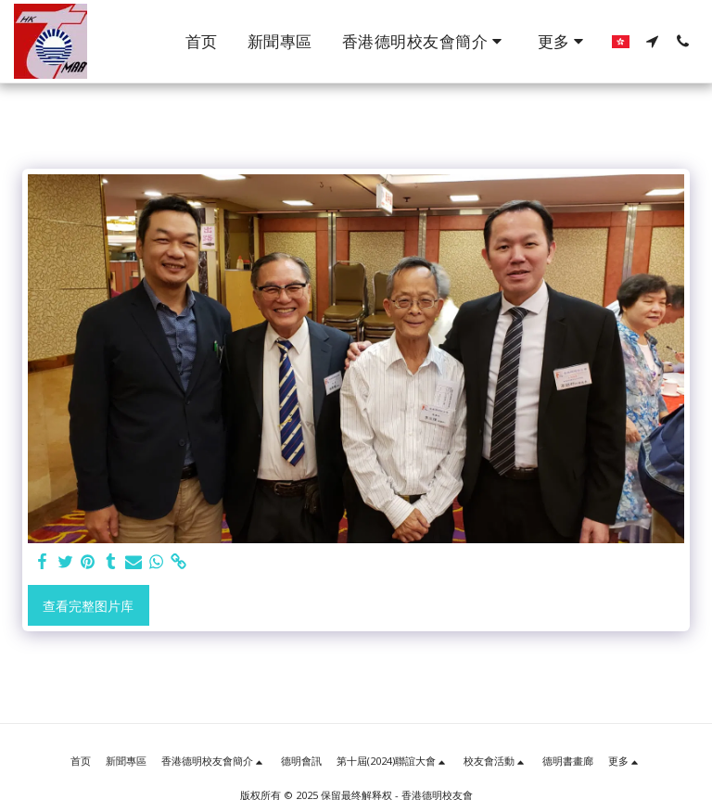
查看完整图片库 (88, 606)
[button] (425, 41)
